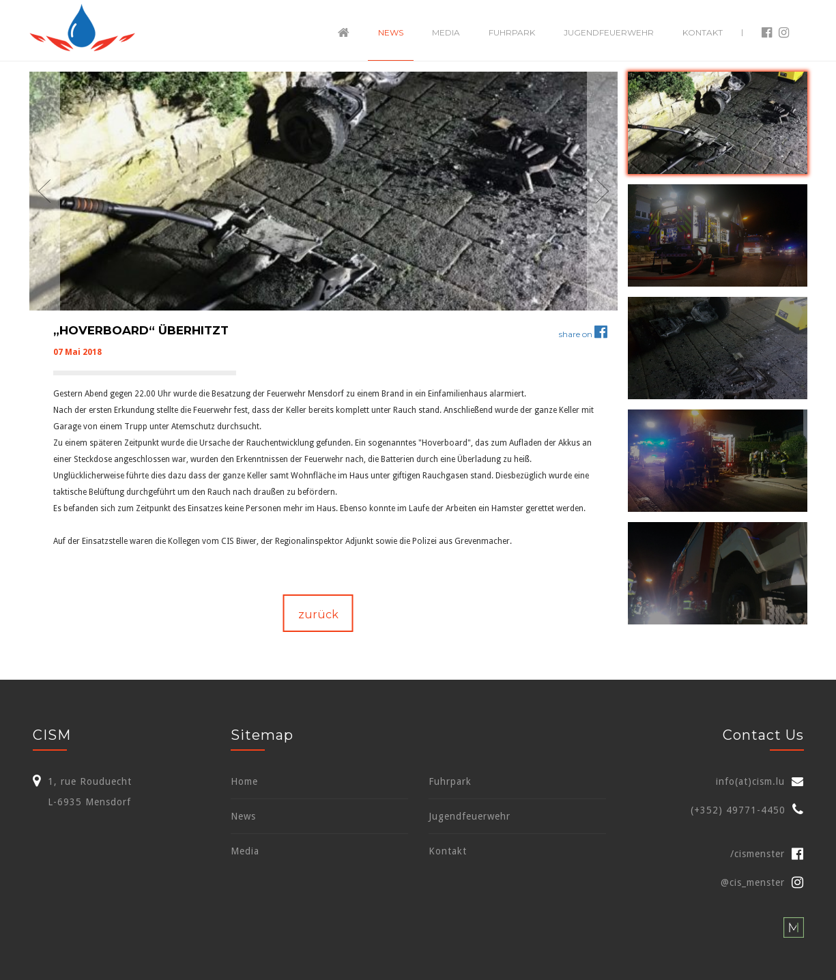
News (390, 32)
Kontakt (702, 32)
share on (583, 334)
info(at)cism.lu (750, 781)
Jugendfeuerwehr (609, 32)
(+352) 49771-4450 (738, 810)
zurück (318, 614)
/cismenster (767, 854)
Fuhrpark (512, 32)
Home (244, 781)
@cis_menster (762, 882)
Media (446, 32)
